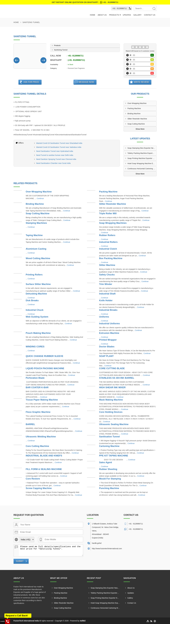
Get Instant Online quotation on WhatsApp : (85, 2)
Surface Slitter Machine (38, 284)
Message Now (86, 82)
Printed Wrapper (108, 340)
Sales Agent (105, 462)
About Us (102, 15)
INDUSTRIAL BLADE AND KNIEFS (44, 455)
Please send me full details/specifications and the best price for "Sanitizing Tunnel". (51, 550)
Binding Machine (134, 114)
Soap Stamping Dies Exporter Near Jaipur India (141, 148)
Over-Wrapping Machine (136, 103)
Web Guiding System (37, 317)
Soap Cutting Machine (136, 124)
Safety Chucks (107, 274)
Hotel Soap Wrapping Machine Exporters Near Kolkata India (141, 163)
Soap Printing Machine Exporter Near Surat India (141, 158)
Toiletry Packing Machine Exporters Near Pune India (141, 153)
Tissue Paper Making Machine (42, 399)
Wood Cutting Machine (38, 258)
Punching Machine (109, 488)
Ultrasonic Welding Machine (41, 436)
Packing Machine (134, 108)
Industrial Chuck (34, 310)
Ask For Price (31, 82)
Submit (20, 561)
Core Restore (33, 478)
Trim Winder (105, 284)
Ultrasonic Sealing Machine (113, 424)
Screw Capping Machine (39, 488)
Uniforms (104, 317)
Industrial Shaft (107, 293)
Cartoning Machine (109, 446)
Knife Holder (106, 300)
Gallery (137, 15)
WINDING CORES (35, 346)
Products (114, 15)
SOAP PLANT (106, 356)
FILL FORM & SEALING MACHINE (44, 469)
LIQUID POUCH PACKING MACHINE (45, 368)
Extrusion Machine (109, 333)
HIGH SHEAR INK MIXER (112, 387)
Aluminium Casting (36, 249)
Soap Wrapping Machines (113, 223)
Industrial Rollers (108, 242)
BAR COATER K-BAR (37, 387)
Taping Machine (34, 235)
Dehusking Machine (36, 293)
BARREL (30, 424)
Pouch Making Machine (38, 333)
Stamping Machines (36, 223)
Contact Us (149, 15)
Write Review (141, 82)
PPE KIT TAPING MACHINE (113, 455)
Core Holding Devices (110, 412)
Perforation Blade (35, 378)
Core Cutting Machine (37, 446)
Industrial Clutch (108, 249)
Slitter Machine (107, 265)
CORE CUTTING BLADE (112, 368)
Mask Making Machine (111, 399)
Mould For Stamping (110, 478)
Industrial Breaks (108, 310)
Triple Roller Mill (108, 213)
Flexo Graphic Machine (38, 412)
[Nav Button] (17, 59)
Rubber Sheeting (108, 469)
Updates (127, 15)
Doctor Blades (106, 346)
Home (92, 15)
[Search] (153, 8)
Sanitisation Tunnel (109, 436)
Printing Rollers (34, 274)
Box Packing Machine (110, 258)
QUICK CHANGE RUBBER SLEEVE (44, 356)
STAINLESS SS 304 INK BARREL (116, 378)
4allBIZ (83, 621)
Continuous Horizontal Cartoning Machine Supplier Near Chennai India (141, 169)
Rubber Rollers (107, 235)
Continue (40, 198)
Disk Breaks (32, 300)
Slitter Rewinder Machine (137, 119)
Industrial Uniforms (109, 323)
